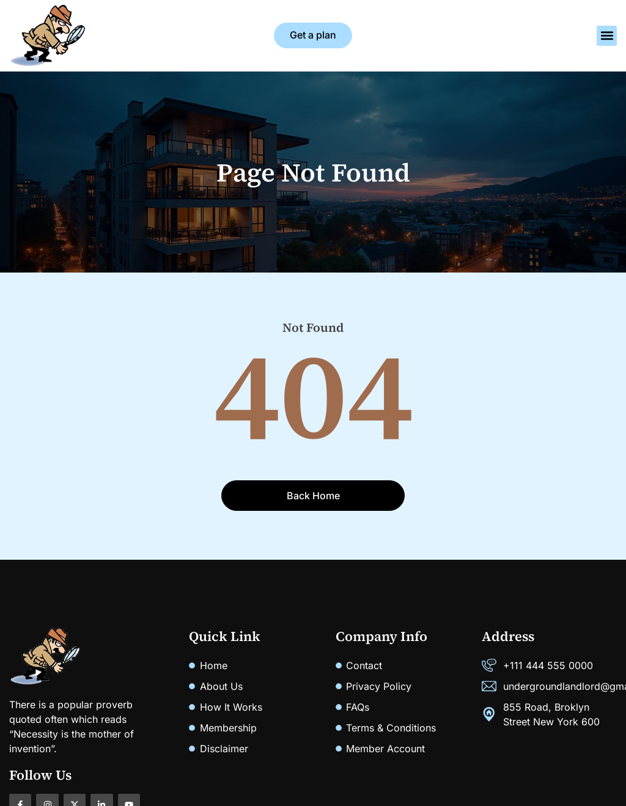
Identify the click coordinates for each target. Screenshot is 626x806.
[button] (607, 36)
